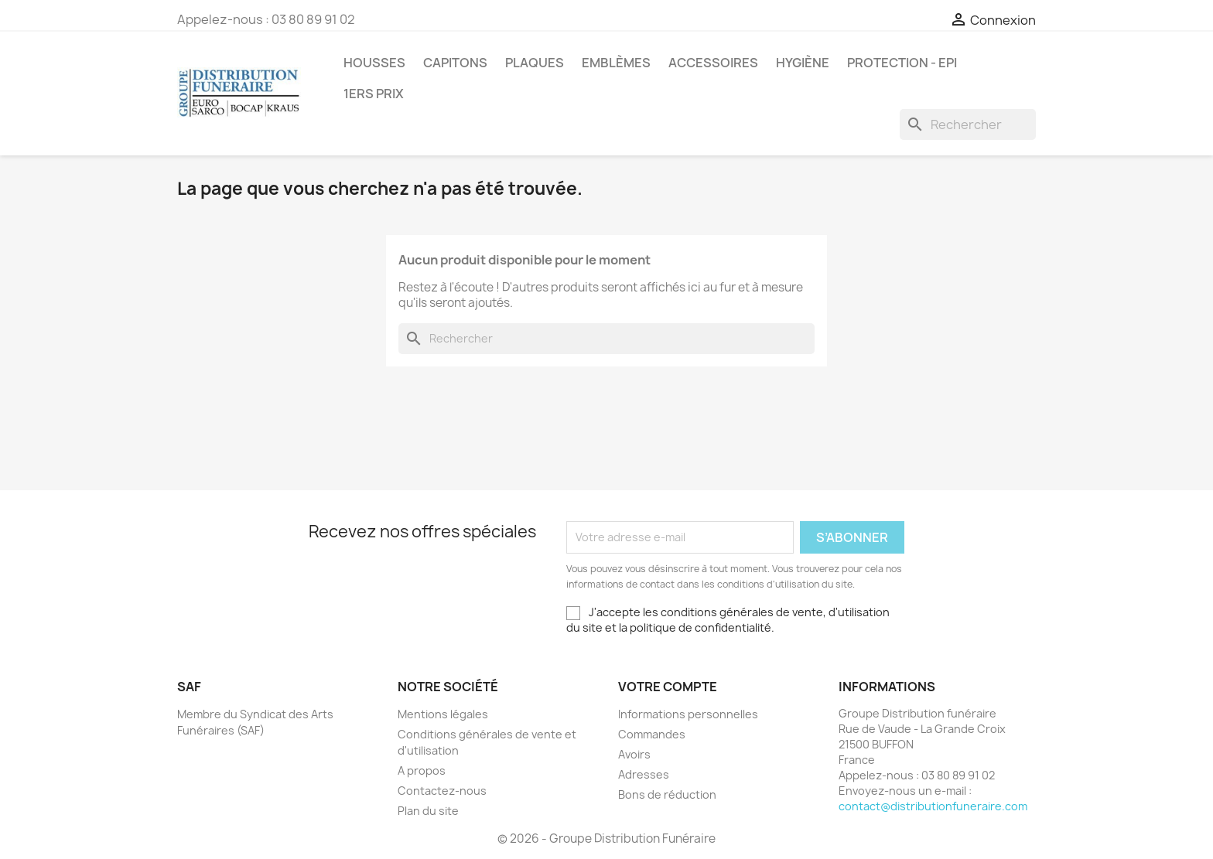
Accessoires (713, 62)
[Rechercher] (968, 124)
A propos (422, 770)
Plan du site (428, 810)
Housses (374, 62)
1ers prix (373, 93)
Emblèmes (616, 62)
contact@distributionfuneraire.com (933, 806)
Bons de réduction (667, 794)
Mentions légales (443, 714)
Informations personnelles (688, 714)
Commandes (651, 734)
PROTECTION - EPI (902, 62)
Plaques (534, 62)
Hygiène (802, 62)
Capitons (455, 62)
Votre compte (667, 686)
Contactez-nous (442, 790)
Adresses (643, 774)
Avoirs (634, 754)
